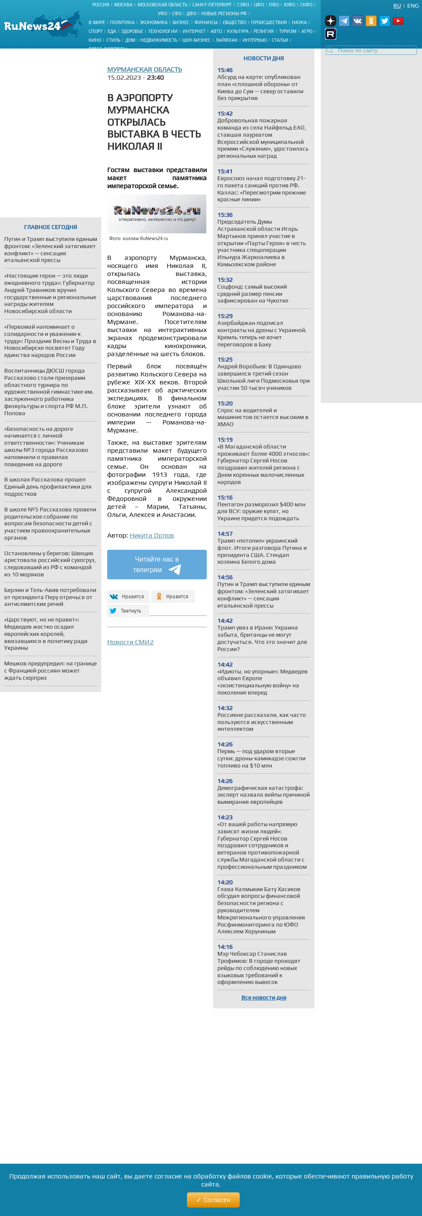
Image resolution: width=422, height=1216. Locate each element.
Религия (264, 31)
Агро (306, 31)
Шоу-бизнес (196, 40)
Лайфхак (227, 40)
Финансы (206, 22)
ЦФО (259, 4)
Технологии (163, 31)
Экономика (154, 22)
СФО (176, 13)
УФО (162, 13)
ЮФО (289, 4)
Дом (130, 40)
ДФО (191, 13)
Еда (112, 31)
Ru (397, 5)
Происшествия (269, 22)
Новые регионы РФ (224, 13)
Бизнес (181, 22)
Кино (95, 40)
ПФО (274, 4)
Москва (123, 4)
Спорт (96, 31)
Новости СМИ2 (130, 642)
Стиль (113, 40)
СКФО (306, 4)
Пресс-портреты (108, 48)
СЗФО (243, 4)
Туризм (287, 31)
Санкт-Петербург (212, 4)
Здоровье (132, 31)
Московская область (162, 4)
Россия (100, 4)
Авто (216, 31)
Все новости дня (264, 997)
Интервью (255, 40)
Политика (122, 22)
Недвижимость (158, 40)
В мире (97, 22)
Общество (234, 22)
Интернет (194, 31)
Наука (299, 22)
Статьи (280, 40)
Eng (413, 5)
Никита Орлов (152, 535)
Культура (238, 31)
